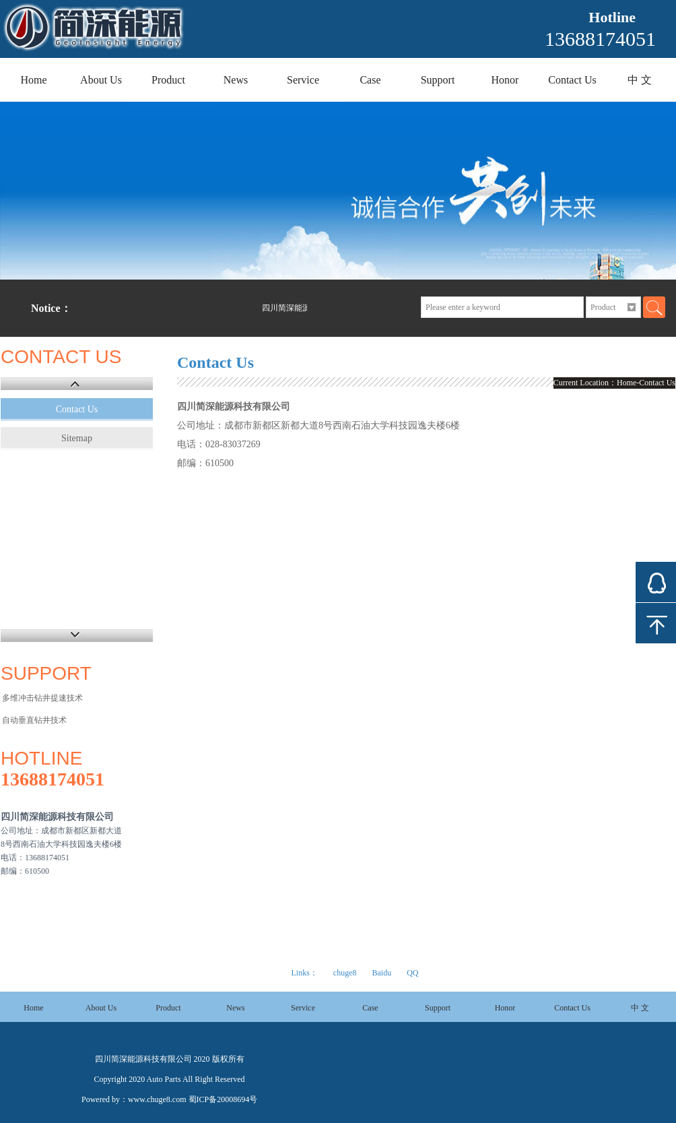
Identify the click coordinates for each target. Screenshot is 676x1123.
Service (303, 80)
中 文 (640, 80)
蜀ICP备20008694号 (223, 1099)
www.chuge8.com (157, 1099)
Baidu (381, 972)
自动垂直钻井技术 (34, 720)
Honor (505, 80)
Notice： (51, 308)
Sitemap (76, 438)
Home (33, 80)
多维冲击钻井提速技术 (42, 698)
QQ (412, 972)
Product (168, 80)
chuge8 (345, 972)
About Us (101, 80)
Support (438, 80)
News (236, 80)
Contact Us (572, 80)
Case (370, 80)
